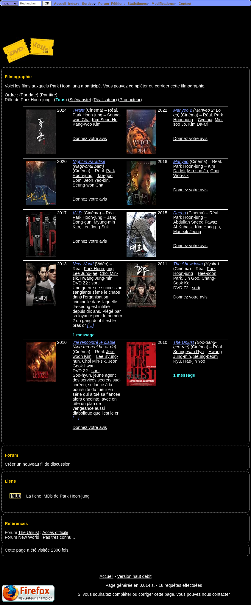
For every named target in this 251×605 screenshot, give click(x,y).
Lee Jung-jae (85, 273)
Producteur (129, 99)
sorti (95, 283)
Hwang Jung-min (96, 278)
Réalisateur (105, 99)
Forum (103, 3)
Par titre (48, 95)
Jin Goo (191, 278)
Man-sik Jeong (187, 231)
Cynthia (205, 119)
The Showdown (188, 263)
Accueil (60, 3)
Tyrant (79, 110)
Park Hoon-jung (87, 115)
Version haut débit (134, 576)
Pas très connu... (59, 537)
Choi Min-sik (94, 361)
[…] (90, 325)
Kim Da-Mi (198, 124)
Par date (29, 95)
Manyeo (180, 161)
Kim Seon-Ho (105, 119)
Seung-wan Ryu (188, 351)
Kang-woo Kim (87, 124)
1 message (84, 334)
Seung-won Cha (88, 185)
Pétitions (118, 3)
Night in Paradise (89, 161)
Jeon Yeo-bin (96, 180)
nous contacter (216, 594)
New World (83, 263)
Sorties (89, 3)
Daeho (179, 212)
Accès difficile (55, 532)
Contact (184, 3)
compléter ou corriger (149, 86)
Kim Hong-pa (207, 226)
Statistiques (138, 3)
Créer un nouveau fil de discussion (38, 464)
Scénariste (79, 99)
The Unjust (183, 342)
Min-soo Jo (197, 170)
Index (74, 3)
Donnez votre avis (90, 138)
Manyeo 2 (182, 110)
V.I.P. (77, 212)
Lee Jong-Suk (95, 226)
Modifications (164, 3)
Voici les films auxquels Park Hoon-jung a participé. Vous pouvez (67, 86)
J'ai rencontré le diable (94, 342)
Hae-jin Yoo (194, 361)
